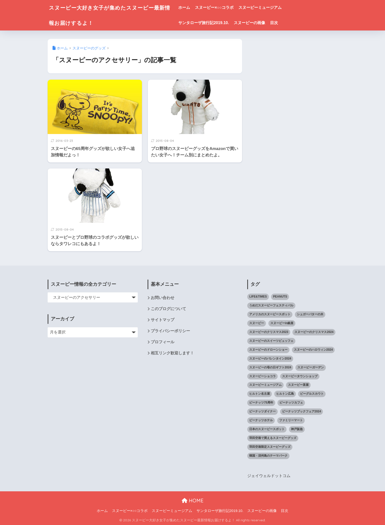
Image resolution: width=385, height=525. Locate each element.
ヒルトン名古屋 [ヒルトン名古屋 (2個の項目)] (259, 393)
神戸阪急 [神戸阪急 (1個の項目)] (297, 429)
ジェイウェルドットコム (268, 476)
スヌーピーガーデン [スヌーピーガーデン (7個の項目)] (310, 367)
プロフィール (162, 342)
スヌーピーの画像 (255, 23)
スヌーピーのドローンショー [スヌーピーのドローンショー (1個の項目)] (268, 349)
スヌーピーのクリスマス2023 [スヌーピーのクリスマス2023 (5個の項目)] (268, 332)
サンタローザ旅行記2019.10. (209, 23)
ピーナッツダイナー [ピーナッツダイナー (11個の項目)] (262, 411)
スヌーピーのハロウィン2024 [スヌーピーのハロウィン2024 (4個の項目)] (313, 349)
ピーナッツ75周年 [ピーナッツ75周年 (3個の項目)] (261, 402)
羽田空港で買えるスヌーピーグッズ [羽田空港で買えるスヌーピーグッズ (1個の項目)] (272, 438)
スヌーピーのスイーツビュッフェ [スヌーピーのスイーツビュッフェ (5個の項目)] (271, 341)
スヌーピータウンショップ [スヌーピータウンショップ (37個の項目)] (299, 376)
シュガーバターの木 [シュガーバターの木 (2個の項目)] (310, 314)
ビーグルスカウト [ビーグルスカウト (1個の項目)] (312, 393)
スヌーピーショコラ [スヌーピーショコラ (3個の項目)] (262, 376)
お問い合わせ (162, 298)
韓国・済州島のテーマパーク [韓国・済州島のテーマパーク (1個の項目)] (268, 455)
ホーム (190, 7)
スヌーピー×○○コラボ (220, 7)
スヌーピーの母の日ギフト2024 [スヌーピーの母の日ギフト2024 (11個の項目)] (270, 367)
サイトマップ (162, 320)
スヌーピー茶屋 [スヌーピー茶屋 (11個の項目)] (298, 385)
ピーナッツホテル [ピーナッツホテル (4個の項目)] (261, 420)
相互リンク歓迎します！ (172, 353)
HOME (193, 500)
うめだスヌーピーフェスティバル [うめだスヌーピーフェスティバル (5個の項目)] (271, 305)
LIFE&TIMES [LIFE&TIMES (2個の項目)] (258, 296)
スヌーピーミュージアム (266, 7)
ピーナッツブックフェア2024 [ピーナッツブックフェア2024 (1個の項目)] (301, 411)
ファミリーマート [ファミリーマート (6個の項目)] (291, 420)
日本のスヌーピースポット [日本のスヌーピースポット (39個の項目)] (267, 429)
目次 (280, 23)
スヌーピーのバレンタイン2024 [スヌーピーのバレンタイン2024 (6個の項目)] (270, 358)
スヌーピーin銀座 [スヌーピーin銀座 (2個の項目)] (282, 323)
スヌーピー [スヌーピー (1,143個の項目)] (256, 323)
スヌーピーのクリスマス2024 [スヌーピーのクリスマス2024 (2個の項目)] (313, 332)
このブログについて (168, 309)
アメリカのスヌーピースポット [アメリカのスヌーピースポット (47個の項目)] (269, 314)
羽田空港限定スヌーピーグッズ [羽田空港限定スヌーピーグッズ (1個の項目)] (269, 447)
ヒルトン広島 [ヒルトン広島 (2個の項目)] (285, 393)
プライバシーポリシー (170, 331)
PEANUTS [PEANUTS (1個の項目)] (280, 296)
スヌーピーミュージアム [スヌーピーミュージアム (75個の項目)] (265, 385)
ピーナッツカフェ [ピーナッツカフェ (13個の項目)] (291, 402)
